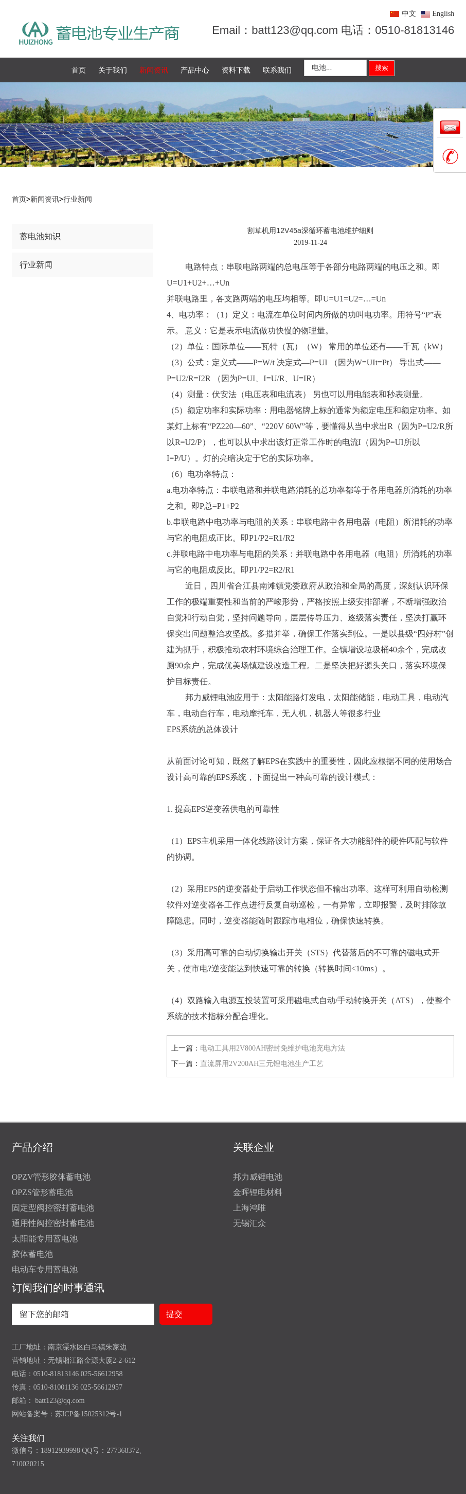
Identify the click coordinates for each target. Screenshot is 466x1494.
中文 (409, 13)
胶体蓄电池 (32, 1254)
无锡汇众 (249, 1223)
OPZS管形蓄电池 (42, 1192)
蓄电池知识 (40, 236)
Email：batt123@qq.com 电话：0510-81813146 (333, 30)
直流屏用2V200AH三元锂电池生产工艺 (262, 1064)
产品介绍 (32, 1147)
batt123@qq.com (59, 1400)
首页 (78, 70)
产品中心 (195, 70)
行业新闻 (77, 199)
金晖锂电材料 (257, 1192)
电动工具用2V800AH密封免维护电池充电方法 (272, 1048)
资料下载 (236, 70)
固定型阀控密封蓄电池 (53, 1207)
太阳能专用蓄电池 (45, 1238)
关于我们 (112, 70)
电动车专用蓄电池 (45, 1269)
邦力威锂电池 (257, 1176)
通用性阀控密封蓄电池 (53, 1223)
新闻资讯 (153, 70)
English (444, 13)
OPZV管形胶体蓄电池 (51, 1176)
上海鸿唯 (249, 1207)
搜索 (381, 68)
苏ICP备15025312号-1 (88, 1414)
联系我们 (277, 70)
